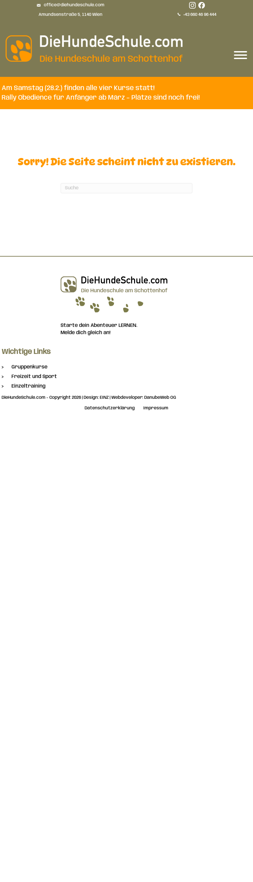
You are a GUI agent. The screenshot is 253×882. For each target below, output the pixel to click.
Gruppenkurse (29, 367)
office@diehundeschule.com (74, 5)
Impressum (155, 408)
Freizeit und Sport (34, 376)
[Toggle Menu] (240, 55)
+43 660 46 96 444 (199, 15)
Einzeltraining (28, 386)
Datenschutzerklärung (110, 408)
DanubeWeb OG (160, 397)
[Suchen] (126, 188)
